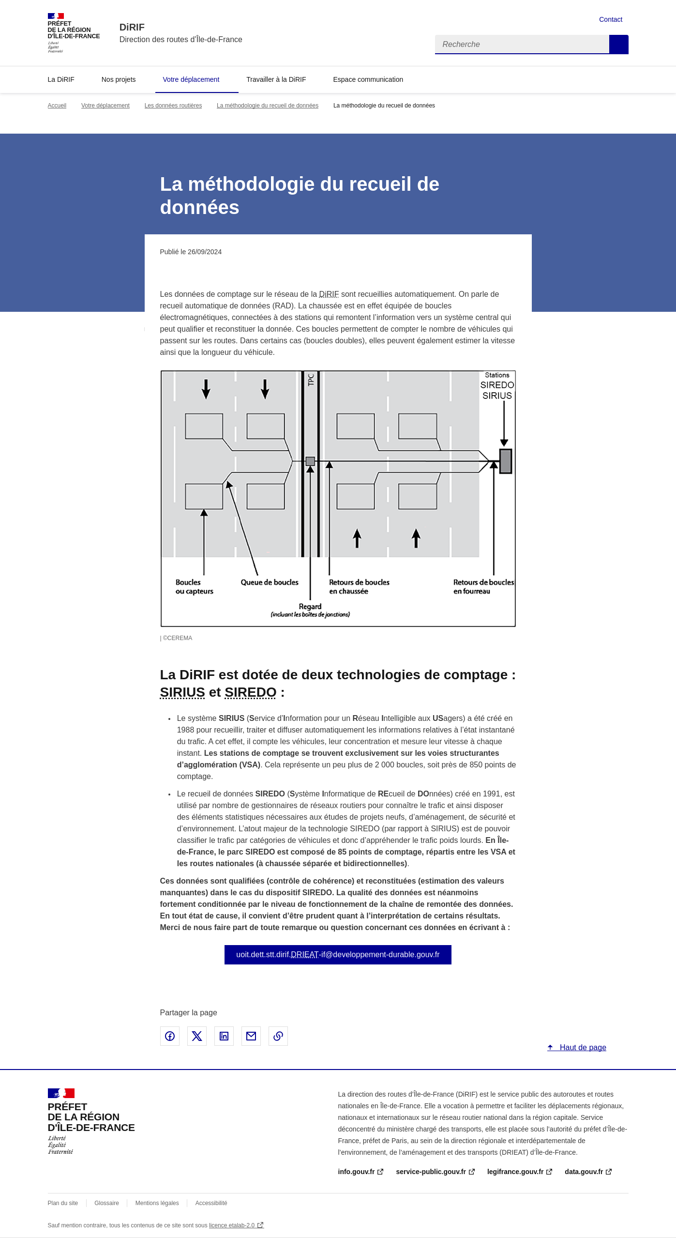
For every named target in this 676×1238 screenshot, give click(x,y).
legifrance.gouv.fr (515, 1172)
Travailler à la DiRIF (276, 79)
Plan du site (63, 1203)
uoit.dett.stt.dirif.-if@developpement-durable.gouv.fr (337, 955)
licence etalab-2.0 (232, 1225)
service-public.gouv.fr (431, 1172)
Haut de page (582, 1047)
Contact (610, 19)
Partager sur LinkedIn (224, 1036)
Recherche (619, 44)
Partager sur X (197, 1036)
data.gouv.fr (584, 1172)
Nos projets (119, 79)
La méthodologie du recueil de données (267, 105)
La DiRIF (61, 79)
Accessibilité (211, 1203)
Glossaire (106, 1203)
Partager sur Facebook (170, 1036)
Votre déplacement (191, 79)
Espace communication (368, 79)
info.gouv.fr (356, 1172)
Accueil (57, 105)
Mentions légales (157, 1203)
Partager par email (251, 1036)
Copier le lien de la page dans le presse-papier (278, 1036)
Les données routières (173, 105)
